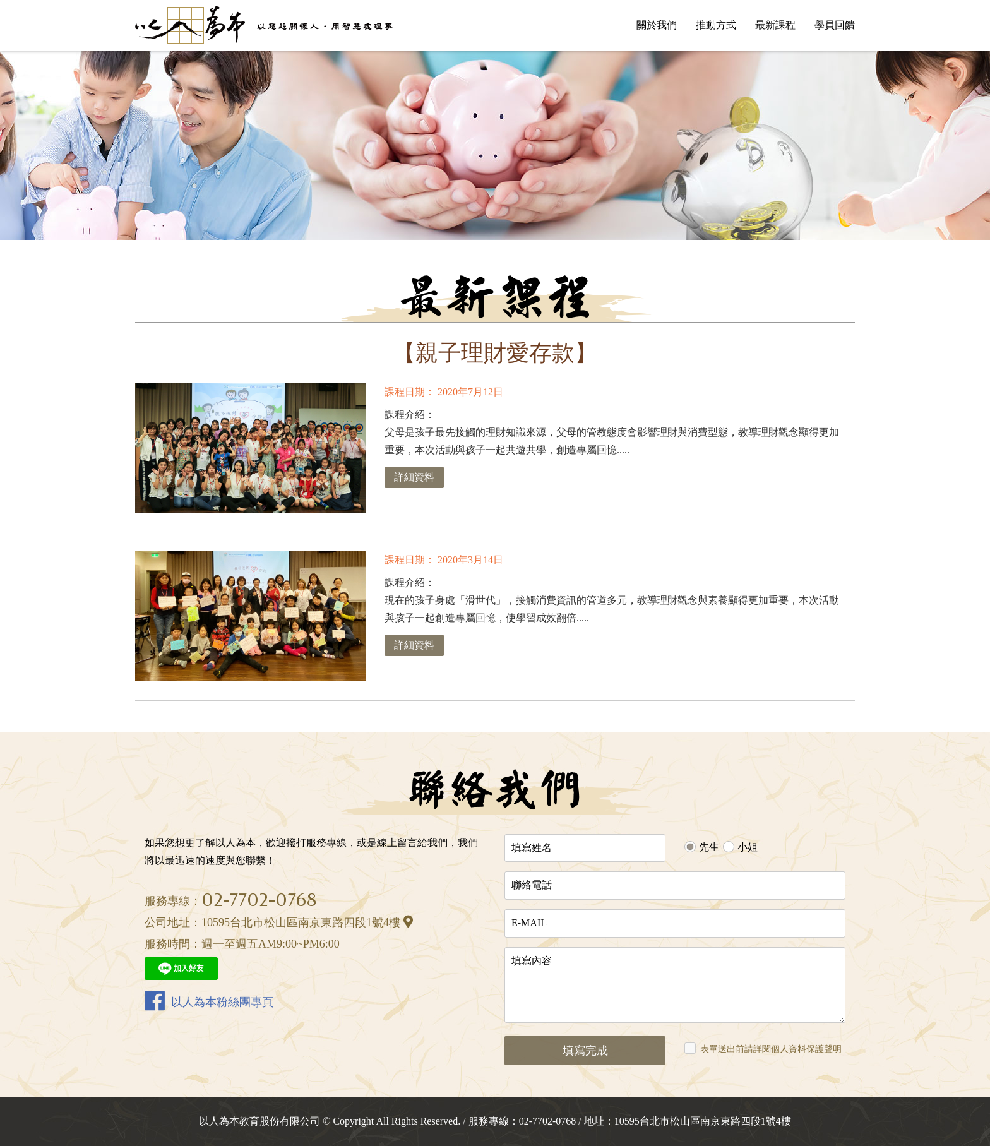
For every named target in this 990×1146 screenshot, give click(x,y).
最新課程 (775, 25)
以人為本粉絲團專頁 (209, 1000)
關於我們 (656, 25)
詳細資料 (414, 477)
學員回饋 (834, 25)
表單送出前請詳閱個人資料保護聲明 (771, 1049)
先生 (709, 847)
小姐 (747, 847)
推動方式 (716, 25)
